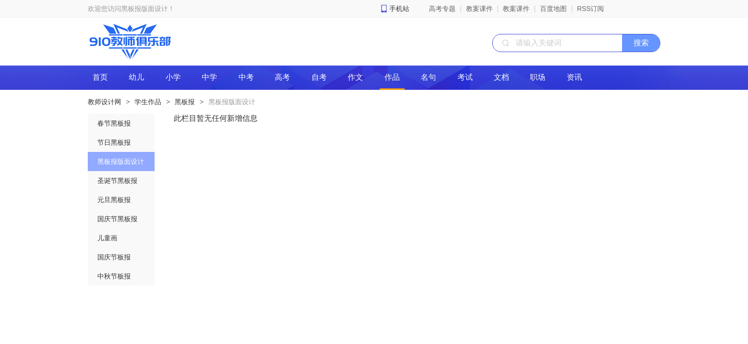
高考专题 (442, 8)
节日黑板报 (114, 142)
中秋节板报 (114, 276)
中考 (246, 77)
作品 (392, 77)
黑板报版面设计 (231, 102)
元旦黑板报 (114, 200)
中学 (209, 77)
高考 (282, 77)
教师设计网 (104, 102)
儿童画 (107, 238)
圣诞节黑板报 (117, 180)
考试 (465, 77)
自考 (319, 77)
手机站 (399, 8)
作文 (355, 77)
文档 (501, 77)
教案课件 (479, 8)
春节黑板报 (114, 123)
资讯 (574, 77)
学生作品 (148, 102)
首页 (100, 77)
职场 (537, 77)
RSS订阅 (590, 8)
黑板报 (185, 102)
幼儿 (136, 77)
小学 (173, 77)
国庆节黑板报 (117, 219)
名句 (428, 77)
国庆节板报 (114, 257)
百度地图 (553, 8)
